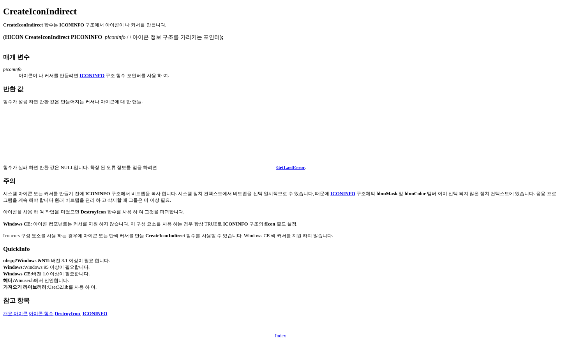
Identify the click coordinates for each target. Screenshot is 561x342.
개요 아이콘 (15, 313)
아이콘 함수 (41, 313)
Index (280, 335)
